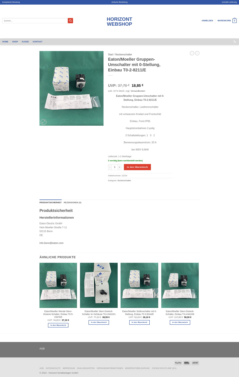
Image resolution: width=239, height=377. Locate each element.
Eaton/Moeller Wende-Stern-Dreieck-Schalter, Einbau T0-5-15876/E (58, 314)
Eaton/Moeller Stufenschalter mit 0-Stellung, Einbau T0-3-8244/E (139, 312)
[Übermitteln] (70, 20)
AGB (42, 348)
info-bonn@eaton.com (51, 243)
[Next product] (192, 53)
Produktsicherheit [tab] (50, 202)
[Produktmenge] (115, 167)
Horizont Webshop (119, 21)
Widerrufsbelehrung (137, 368)
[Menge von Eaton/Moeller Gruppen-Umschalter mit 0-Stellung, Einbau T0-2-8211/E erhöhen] (119, 167)
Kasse (25, 42)
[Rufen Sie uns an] (235, 41)
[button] (207, 20)
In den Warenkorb (137, 167)
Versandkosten (138, 91)
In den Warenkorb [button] (58, 325)
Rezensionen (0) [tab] (72, 202)
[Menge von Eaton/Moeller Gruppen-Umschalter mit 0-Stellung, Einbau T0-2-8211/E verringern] (110, 167)
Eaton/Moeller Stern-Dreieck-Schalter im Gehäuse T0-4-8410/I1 (99, 312)
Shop (15, 42)
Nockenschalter (123, 54)
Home (5, 42)
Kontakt (37, 42)
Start (110, 54)
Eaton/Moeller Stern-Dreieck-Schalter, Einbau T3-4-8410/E (180, 312)
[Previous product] (197, 53)
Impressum (69, 368)
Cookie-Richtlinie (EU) (164, 368)
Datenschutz (53, 368)
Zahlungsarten (86, 368)
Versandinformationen (110, 368)
